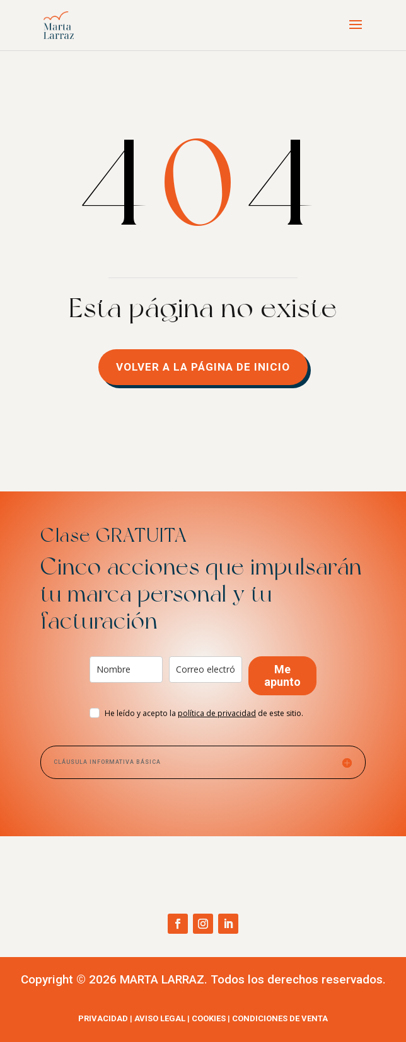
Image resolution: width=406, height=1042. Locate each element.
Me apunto (282, 675)
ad (217, 713)
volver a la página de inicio (203, 367)
